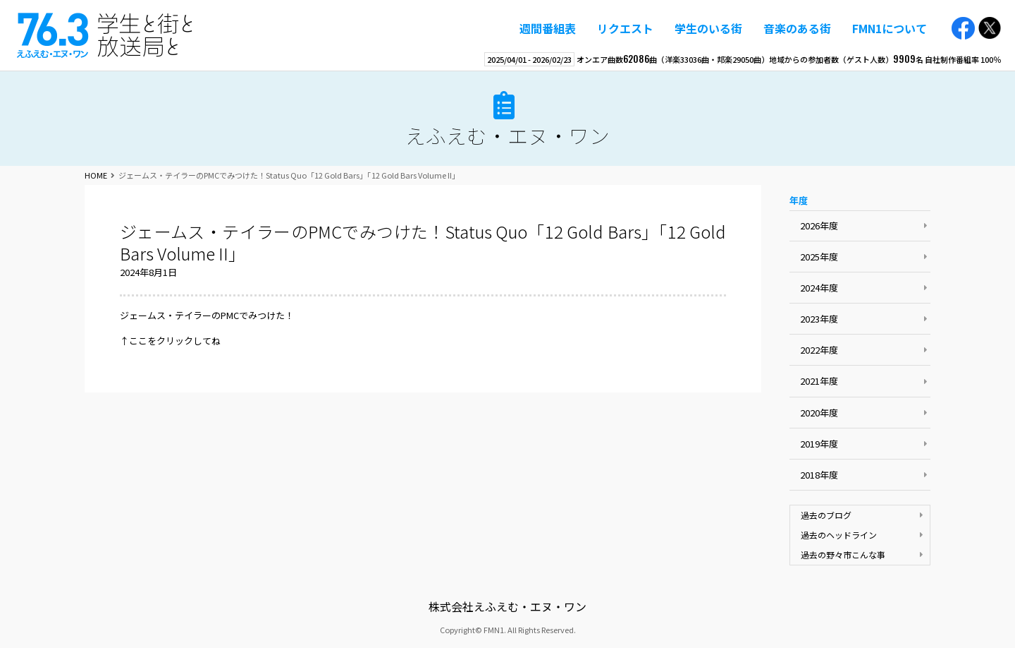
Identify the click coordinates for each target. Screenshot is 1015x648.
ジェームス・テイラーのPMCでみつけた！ (207, 315)
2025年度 (819, 256)
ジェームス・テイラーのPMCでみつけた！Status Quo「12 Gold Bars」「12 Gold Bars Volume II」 (423, 242)
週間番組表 (547, 28)
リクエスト (625, 28)
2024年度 (819, 287)
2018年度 (819, 474)
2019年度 (819, 443)
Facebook (963, 28)
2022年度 (819, 349)
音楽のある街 (797, 28)
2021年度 (819, 381)
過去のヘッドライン (839, 535)
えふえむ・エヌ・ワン (105, 35)
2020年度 (819, 412)
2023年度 (819, 318)
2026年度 (819, 225)
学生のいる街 (708, 28)
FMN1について (889, 28)
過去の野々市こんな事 (843, 554)
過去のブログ (826, 515)
